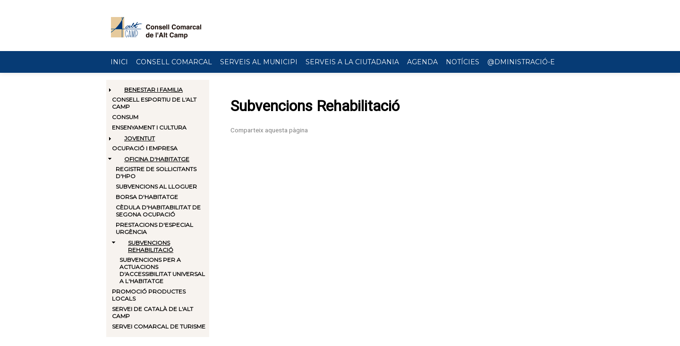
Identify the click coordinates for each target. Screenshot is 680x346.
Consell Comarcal (174, 62)
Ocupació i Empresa (145, 148)
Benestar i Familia (153, 89)
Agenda (422, 62)
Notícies (462, 62)
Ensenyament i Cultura (149, 127)
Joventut (139, 138)
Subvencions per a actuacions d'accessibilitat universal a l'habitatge (162, 270)
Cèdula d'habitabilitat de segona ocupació (158, 211)
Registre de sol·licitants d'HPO (156, 172)
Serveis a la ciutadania (352, 62)
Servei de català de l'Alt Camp (152, 312)
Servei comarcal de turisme (158, 326)
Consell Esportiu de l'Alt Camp (154, 103)
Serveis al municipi (259, 62)
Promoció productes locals (149, 295)
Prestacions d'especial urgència (154, 228)
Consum (125, 117)
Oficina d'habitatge (156, 159)
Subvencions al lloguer (156, 186)
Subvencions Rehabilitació (150, 246)
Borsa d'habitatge (147, 196)
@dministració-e (521, 62)
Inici (119, 62)
